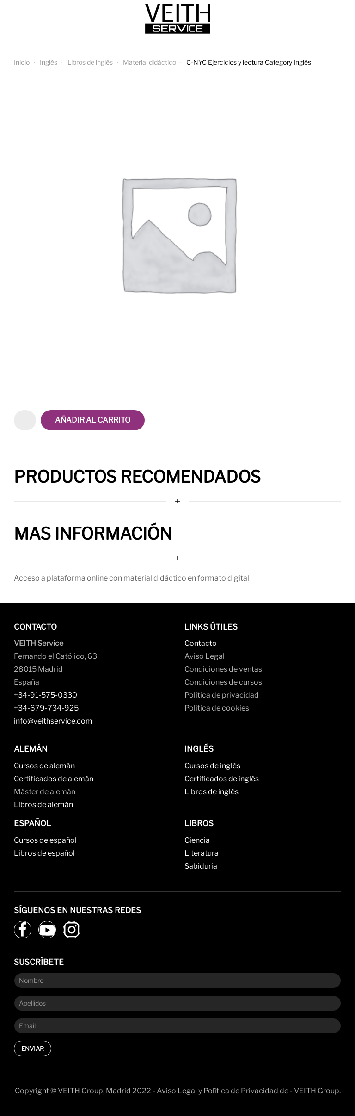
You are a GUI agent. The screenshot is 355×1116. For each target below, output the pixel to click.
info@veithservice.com (53, 721)
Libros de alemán (43, 804)
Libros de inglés (90, 62)
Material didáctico (149, 62)
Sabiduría (200, 866)
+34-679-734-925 (46, 708)
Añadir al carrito (92, 420)
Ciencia (197, 840)
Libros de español (44, 853)
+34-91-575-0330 (45, 695)
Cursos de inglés (212, 765)
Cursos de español (45, 840)
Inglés (48, 62)
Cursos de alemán (44, 765)
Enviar (32, 1048)
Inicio (22, 62)
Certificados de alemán (53, 778)
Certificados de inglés (221, 778)
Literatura (201, 853)
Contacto (200, 643)
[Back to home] (177, 18)
